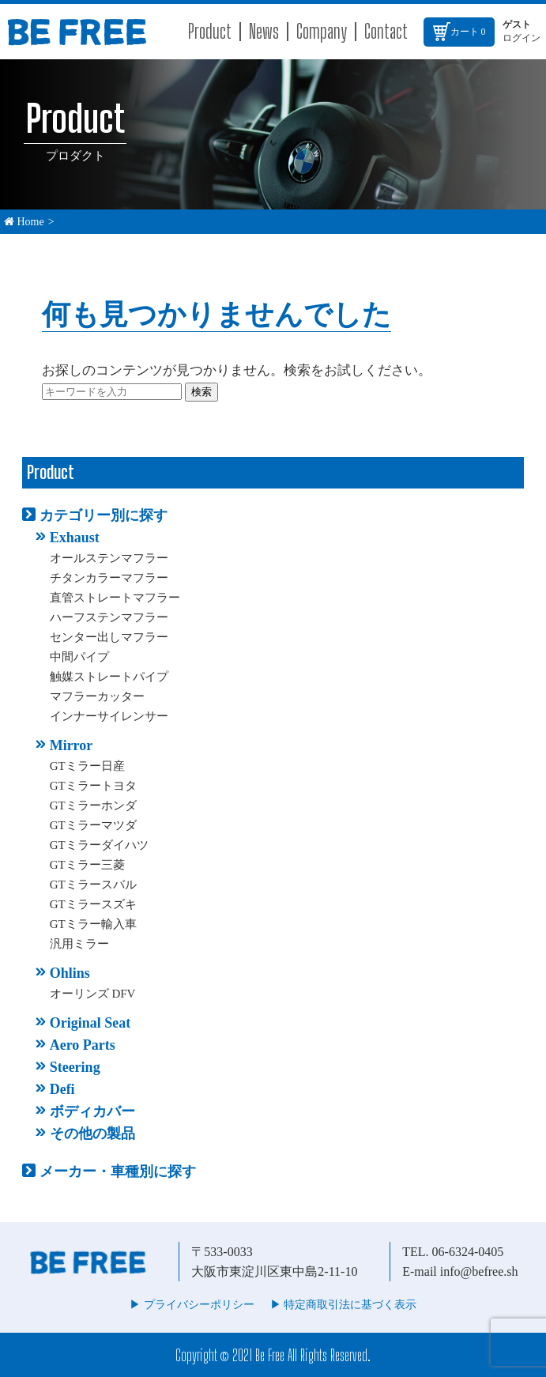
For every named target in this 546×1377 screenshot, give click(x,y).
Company (321, 31)
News (264, 31)
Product (210, 31)
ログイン (521, 37)
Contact (386, 31)
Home (24, 222)
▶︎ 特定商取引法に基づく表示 (343, 1305)
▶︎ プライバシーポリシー (192, 1305)
